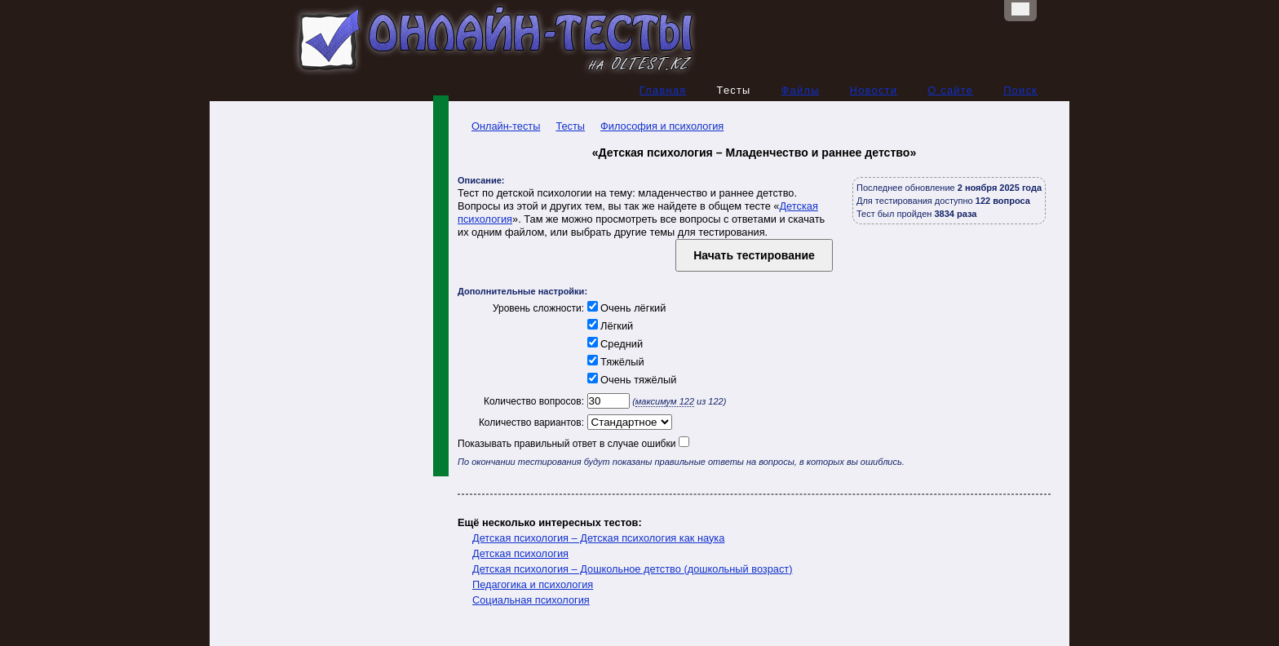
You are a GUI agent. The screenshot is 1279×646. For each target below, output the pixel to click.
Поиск (1020, 90)
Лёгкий (608, 326)
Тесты (570, 126)
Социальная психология (531, 600)
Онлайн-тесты (499, 126)
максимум (664, 401)
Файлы (800, 90)
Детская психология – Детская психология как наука (598, 538)
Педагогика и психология (532, 584)
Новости (874, 90)
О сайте (950, 90)
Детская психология (520, 553)
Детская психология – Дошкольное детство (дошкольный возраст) (632, 569)
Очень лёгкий (625, 308)
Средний (613, 344)
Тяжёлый (614, 362)
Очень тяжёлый (630, 380)
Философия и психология (662, 126)
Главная (663, 90)
